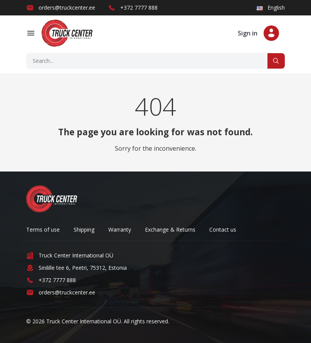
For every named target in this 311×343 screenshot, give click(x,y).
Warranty (119, 229)
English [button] (271, 7)
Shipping (84, 229)
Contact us (222, 229)
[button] (30, 33)
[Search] (147, 61)
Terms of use (43, 229)
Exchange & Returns (170, 229)
